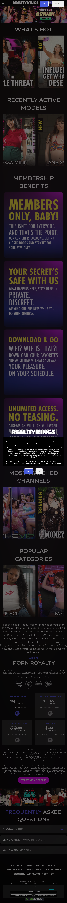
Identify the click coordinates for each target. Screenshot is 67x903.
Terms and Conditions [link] (30, 454)
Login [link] (44, 4)
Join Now (58, 4)
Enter (28, 471)
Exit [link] (39, 471)
